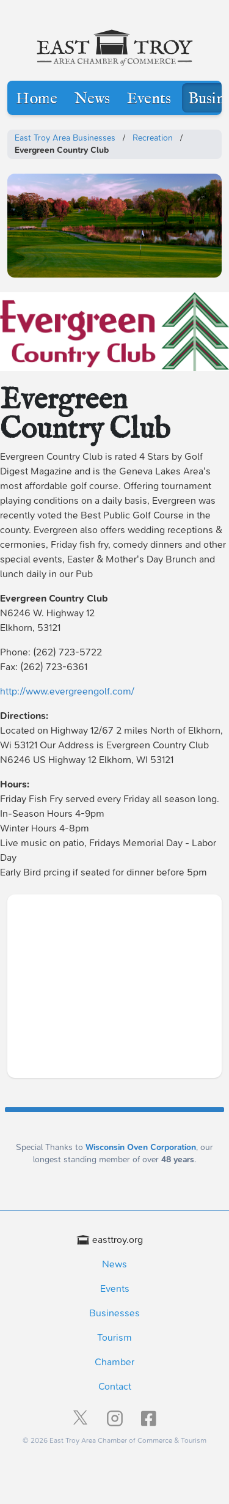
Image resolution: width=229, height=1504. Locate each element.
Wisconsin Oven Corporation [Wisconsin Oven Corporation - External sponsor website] (140, 1147)
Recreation (153, 138)
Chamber (114, 1362)
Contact (114, 1386)
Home (36, 99)
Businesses (114, 1313)
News (92, 99)
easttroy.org (110, 1239)
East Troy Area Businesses (65, 138)
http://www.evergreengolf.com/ (67, 691)
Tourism (114, 1337)
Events (149, 99)
